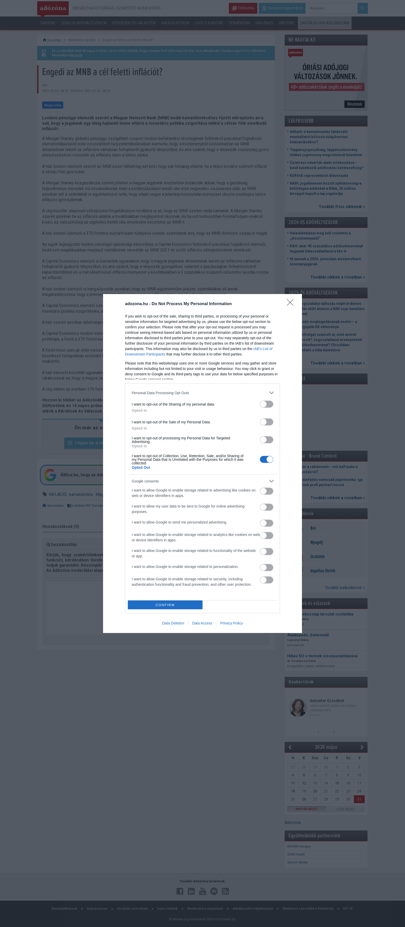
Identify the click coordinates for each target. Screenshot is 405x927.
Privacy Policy (231, 623)
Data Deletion (173, 623)
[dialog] (202, 463)
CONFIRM (165, 605)
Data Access (202, 623)
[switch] (266, 404)
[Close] (292, 304)
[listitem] (202, 392)
